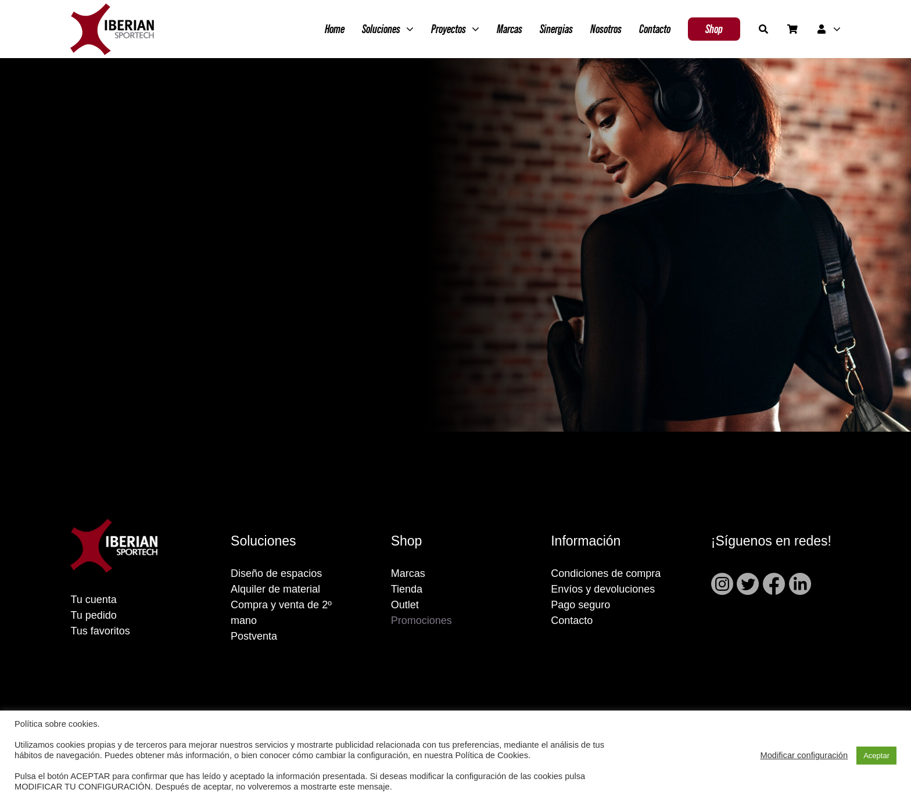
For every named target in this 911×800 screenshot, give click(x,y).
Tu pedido (93, 615)
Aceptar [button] (876, 755)
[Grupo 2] (112, 9)
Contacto (572, 620)
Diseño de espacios (276, 573)
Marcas (408, 573)
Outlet (405, 605)
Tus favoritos (100, 631)
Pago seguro (580, 605)
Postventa (254, 636)
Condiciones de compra (606, 573)
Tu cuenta (93, 599)
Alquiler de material (275, 589)
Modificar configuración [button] (804, 755)
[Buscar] (763, 29)
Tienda (406, 589)
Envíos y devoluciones (603, 589)
